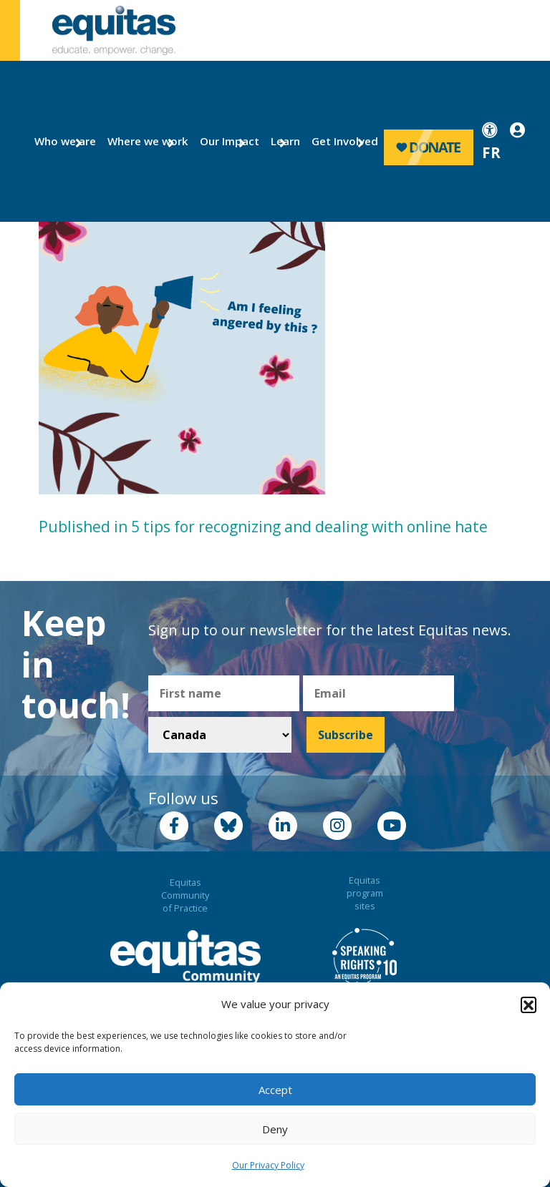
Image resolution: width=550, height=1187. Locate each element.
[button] (528, 1004)
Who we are (59, 141)
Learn (283, 141)
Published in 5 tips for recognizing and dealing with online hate (263, 527)
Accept (275, 1090)
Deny (275, 1129)
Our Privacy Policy (268, 1165)
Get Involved (338, 141)
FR (491, 152)
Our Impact (224, 141)
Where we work (139, 141)
